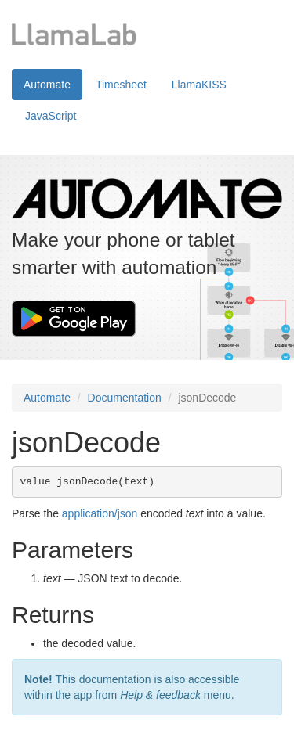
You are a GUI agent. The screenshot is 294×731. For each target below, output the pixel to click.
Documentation (125, 397)
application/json (100, 513)
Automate (47, 84)
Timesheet (121, 84)
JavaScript (50, 116)
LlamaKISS (199, 84)
